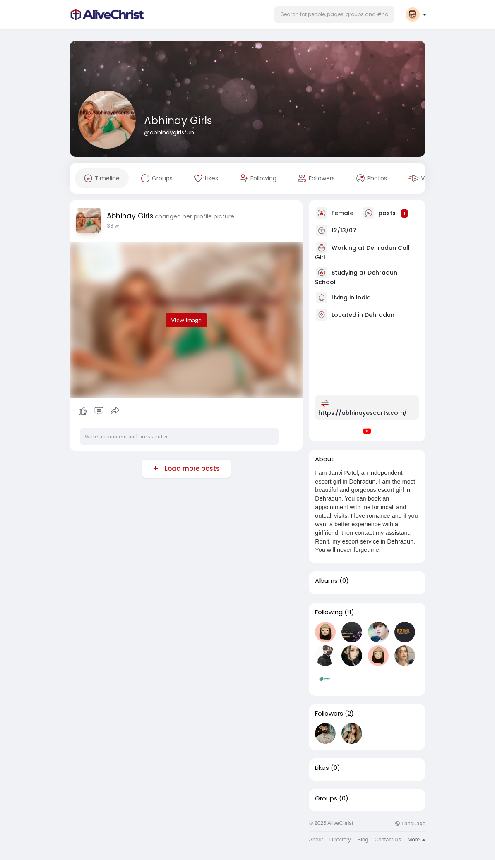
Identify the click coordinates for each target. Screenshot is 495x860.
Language (410, 823)
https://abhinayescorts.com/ (362, 413)
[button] (334, 14)
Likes (322, 767)
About (316, 839)
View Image (186, 319)
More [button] (416, 839)
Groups (326, 798)
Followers (329, 713)
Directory (340, 839)
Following (329, 612)
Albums (326, 580)
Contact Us (388, 839)
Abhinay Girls (178, 120)
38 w (113, 226)
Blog (362, 839)
